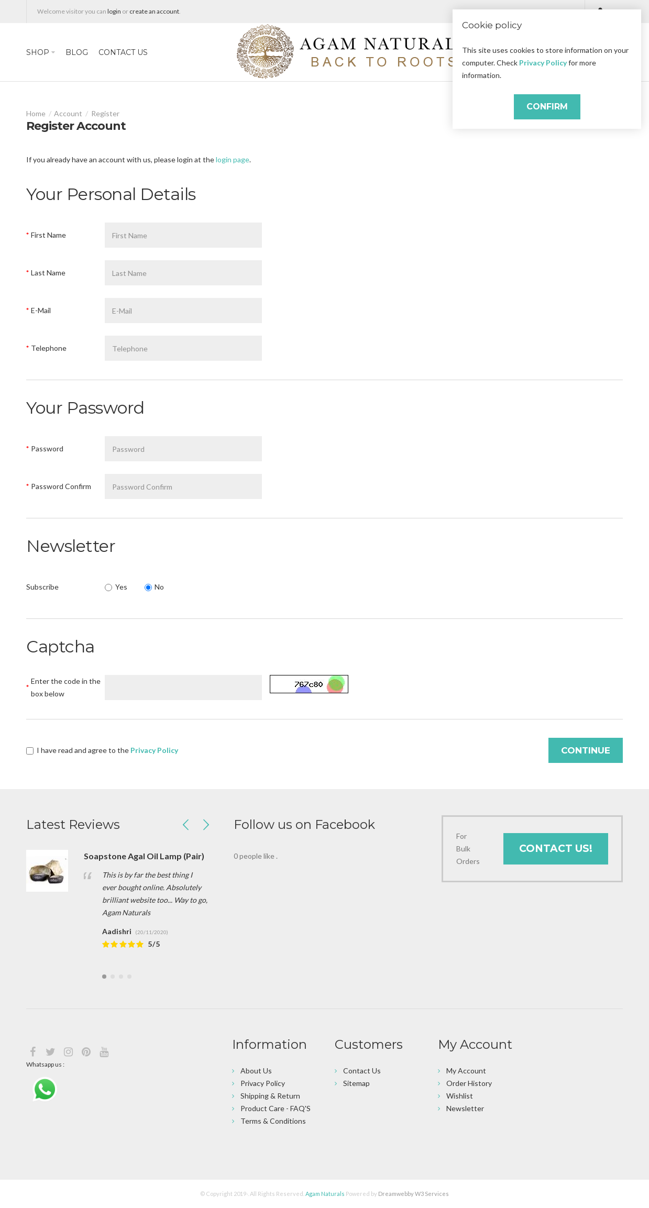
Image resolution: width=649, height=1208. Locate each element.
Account (68, 113)
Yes (116, 586)
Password (47, 448)
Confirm (547, 107)
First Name (48, 234)
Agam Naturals (325, 1193)
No (154, 586)
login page (232, 159)
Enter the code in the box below (66, 687)
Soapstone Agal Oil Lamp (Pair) (144, 856)
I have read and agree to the (102, 750)
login (114, 11)
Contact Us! (555, 849)
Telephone (49, 347)
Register (105, 113)
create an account (154, 11)
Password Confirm (61, 486)
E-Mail (41, 310)
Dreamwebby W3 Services (413, 1193)
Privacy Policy (543, 62)
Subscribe (42, 586)
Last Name (48, 272)
